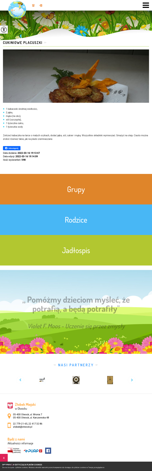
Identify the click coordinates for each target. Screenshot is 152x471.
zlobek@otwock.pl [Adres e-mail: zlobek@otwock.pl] (22, 426)
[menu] (146, 5)
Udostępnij (11, 148)
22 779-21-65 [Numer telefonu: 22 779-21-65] (20, 423)
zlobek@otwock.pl (40, 5)
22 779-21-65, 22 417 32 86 (33, 5)
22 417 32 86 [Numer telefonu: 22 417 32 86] (35, 423)
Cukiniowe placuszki (22, 42)
